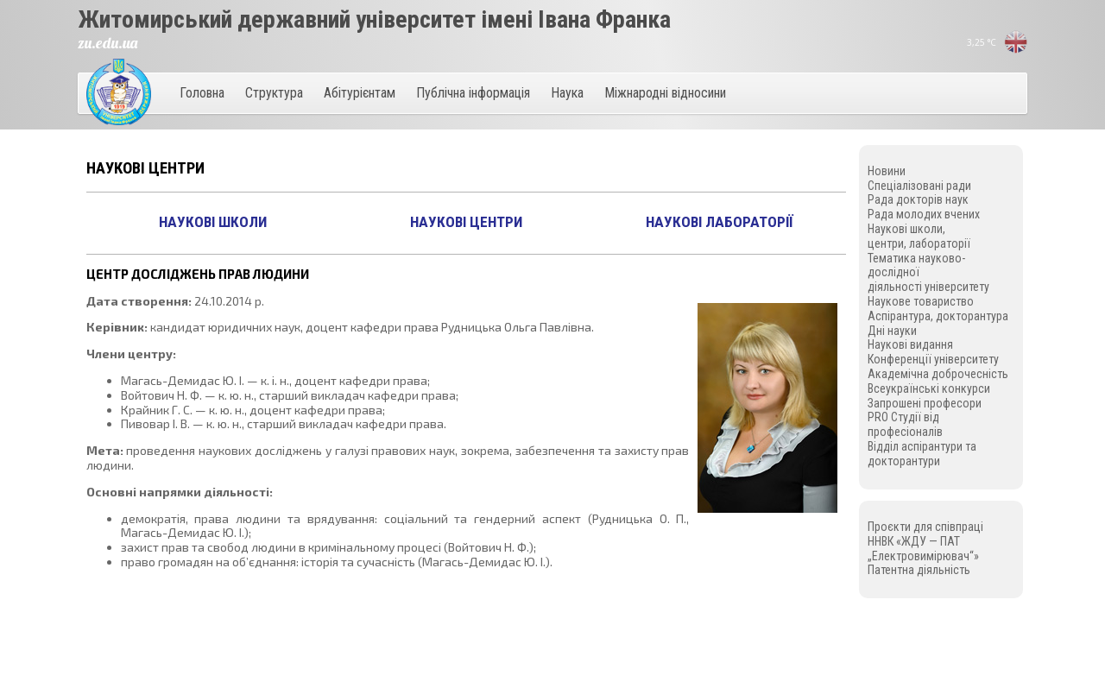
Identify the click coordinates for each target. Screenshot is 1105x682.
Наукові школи (213, 221)
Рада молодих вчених (924, 214)
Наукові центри (466, 221)
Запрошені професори (925, 403)
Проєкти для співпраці (925, 527)
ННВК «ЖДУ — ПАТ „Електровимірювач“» (923, 548)
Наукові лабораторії (719, 221)
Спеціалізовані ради (919, 186)
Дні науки (892, 331)
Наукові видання (910, 344)
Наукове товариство (921, 301)
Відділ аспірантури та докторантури (922, 453)
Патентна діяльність (919, 570)
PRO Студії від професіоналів (905, 424)
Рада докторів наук (918, 199)
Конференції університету (933, 359)
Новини (887, 171)
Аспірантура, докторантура (938, 316)
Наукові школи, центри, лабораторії (919, 236)
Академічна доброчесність (938, 374)
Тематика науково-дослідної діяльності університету (928, 272)
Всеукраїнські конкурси (929, 388)
